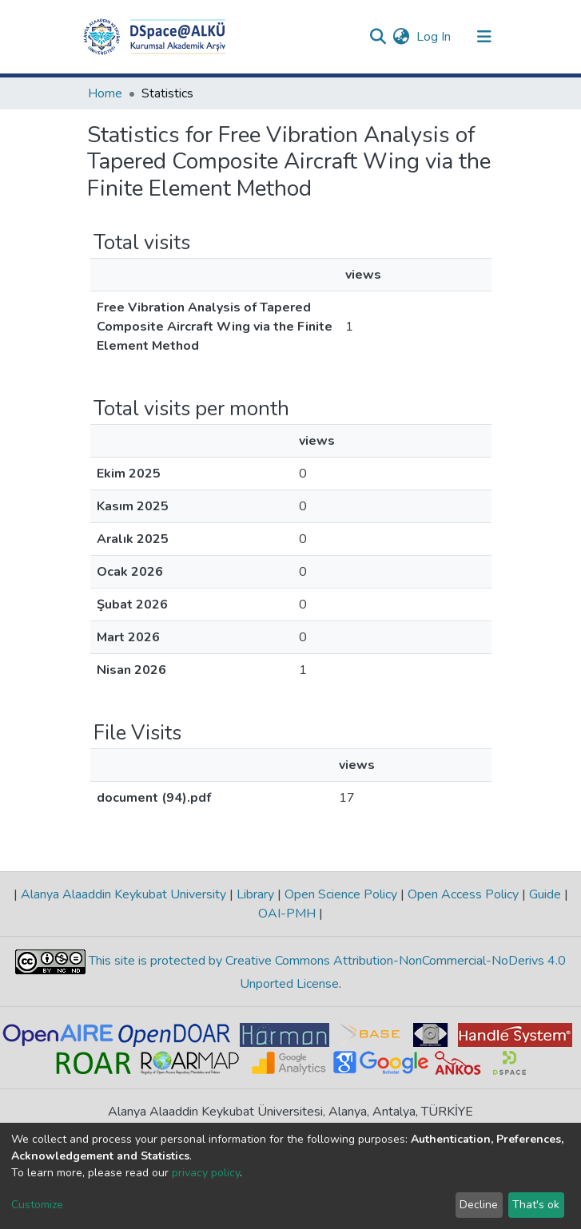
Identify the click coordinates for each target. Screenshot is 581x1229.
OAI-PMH (288, 913)
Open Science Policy (340, 894)
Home (105, 93)
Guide (545, 894)
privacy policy (206, 1172)
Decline (479, 1204)
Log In (434, 37)
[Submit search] (378, 36)
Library (255, 894)
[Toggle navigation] (484, 37)
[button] (402, 36)
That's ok (535, 1204)
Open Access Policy (463, 894)
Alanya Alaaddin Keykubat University (123, 894)
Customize (37, 1204)
